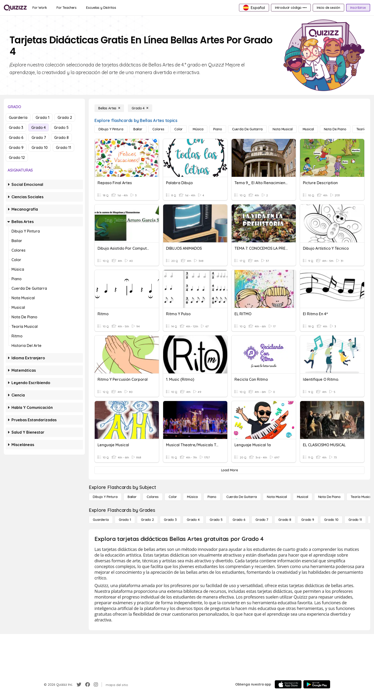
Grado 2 (64, 117)
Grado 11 (63, 147)
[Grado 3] (170, 519)
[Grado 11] (355, 519)
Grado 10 (39, 147)
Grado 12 (17, 157)
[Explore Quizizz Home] (15, 8)
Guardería (18, 117)
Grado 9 (16, 147)
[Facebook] (87, 684)
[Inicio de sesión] (328, 7)
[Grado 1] (125, 519)
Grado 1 (42, 117)
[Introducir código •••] (291, 7)
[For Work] (40, 7)
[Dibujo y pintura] (110, 129)
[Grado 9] (307, 519)
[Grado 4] (140, 108)
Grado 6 (16, 137)
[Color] (178, 129)
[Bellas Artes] (109, 108)
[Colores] (158, 129)
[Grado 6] (239, 519)
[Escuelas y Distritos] (101, 7)
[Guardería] (101, 519)
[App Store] (288, 684)
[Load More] (229, 470)
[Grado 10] (331, 519)
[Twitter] (79, 684)
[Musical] (308, 129)
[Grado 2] (147, 519)
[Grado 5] (216, 519)
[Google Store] (316, 684)
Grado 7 (38, 137)
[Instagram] (96, 684)
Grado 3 (16, 127)
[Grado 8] (284, 519)
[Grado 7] (261, 519)
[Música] (198, 129)
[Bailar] (137, 129)
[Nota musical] (282, 129)
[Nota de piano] (335, 129)
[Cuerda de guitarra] (247, 129)
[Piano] (217, 129)
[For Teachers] (66, 7)
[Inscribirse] (358, 7)
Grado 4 (38, 127)
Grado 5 (61, 127)
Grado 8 (61, 137)
